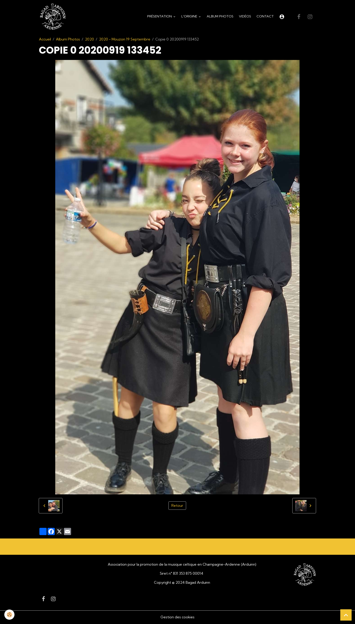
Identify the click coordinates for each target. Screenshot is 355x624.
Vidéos (245, 17)
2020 (89, 40)
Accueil (45, 40)
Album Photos (220, 17)
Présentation (160, 17)
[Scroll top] (346, 615)
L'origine (189, 17)
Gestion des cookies (177, 617)
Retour (177, 506)
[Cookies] (10, 615)
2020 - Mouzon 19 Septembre (124, 40)
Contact (265, 17)
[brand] (54, 17)
